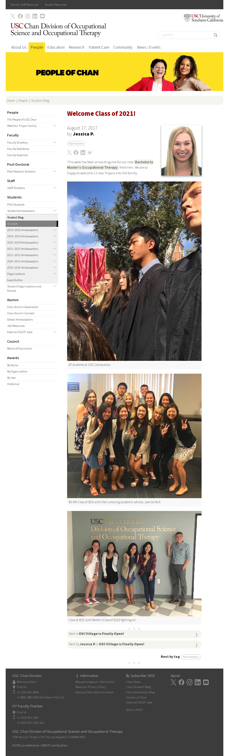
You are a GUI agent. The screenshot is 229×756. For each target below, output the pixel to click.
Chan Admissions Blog (140, 692)
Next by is (106, 644)
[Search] (189, 35)
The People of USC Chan (22, 120)
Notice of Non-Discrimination (94, 692)
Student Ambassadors (21, 211)
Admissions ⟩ (191, 657)
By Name (12, 365)
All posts (12, 224)
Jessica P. (83, 134)
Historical (13, 384)
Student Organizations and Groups (24, 288)
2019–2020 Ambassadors (22, 268)
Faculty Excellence (18, 149)
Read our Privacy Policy (90, 687)
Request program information (94, 682)
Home (11, 100)
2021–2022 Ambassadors (22, 255)
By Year (11, 378)
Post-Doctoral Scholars (21, 172)
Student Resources (55, 5)
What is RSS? (134, 710)
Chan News (133, 682)
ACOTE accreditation (25, 745)
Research (76, 47)
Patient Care (99, 47)
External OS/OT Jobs (20, 332)
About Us (18, 47)
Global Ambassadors (20, 320)
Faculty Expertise (17, 155)
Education (56, 47)
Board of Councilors (19, 349)
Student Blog (40, 100)
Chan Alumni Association (22, 307)
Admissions (76, 143)
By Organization (17, 371)
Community (123, 47)
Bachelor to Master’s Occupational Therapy (110, 165)
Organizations (16, 274)
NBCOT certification (54, 745)
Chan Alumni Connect (20, 313)
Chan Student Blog (138, 687)
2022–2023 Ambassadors (22, 249)
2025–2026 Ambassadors (22, 230)
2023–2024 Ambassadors (22, 243)
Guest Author (15, 280)
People (37, 47)
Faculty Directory (17, 143)
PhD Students (15, 205)
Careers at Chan (136, 697)
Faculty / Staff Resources (24, 5)
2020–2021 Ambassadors (22, 261)
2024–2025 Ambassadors (22, 236)
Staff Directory (16, 188)
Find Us (22, 687)
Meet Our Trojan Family (21, 126)
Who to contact (26, 682)
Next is (96, 633)
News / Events (148, 47)
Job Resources (16, 326)
